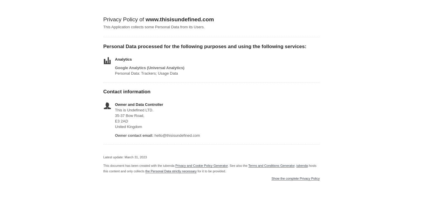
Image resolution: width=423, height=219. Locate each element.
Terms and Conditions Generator (271, 165)
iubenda (302, 165)
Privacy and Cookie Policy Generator (201, 165)
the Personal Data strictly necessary (171, 171)
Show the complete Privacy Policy (295, 178)
